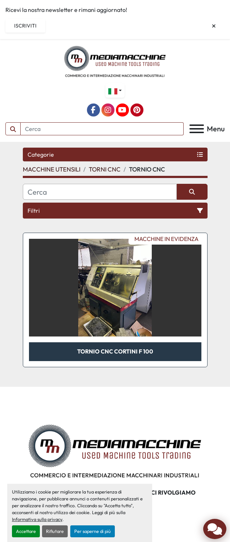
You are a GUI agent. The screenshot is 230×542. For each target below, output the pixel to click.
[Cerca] (100, 192)
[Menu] (196, 128)
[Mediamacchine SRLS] (115, 450)
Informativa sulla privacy (37, 519)
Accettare (26, 531)
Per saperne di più (92, 531)
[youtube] (122, 110)
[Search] (102, 128)
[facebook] (93, 110)
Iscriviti (25, 25)
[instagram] (107, 110)
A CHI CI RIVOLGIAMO (165, 492)
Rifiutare (55, 531)
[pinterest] (136, 110)
